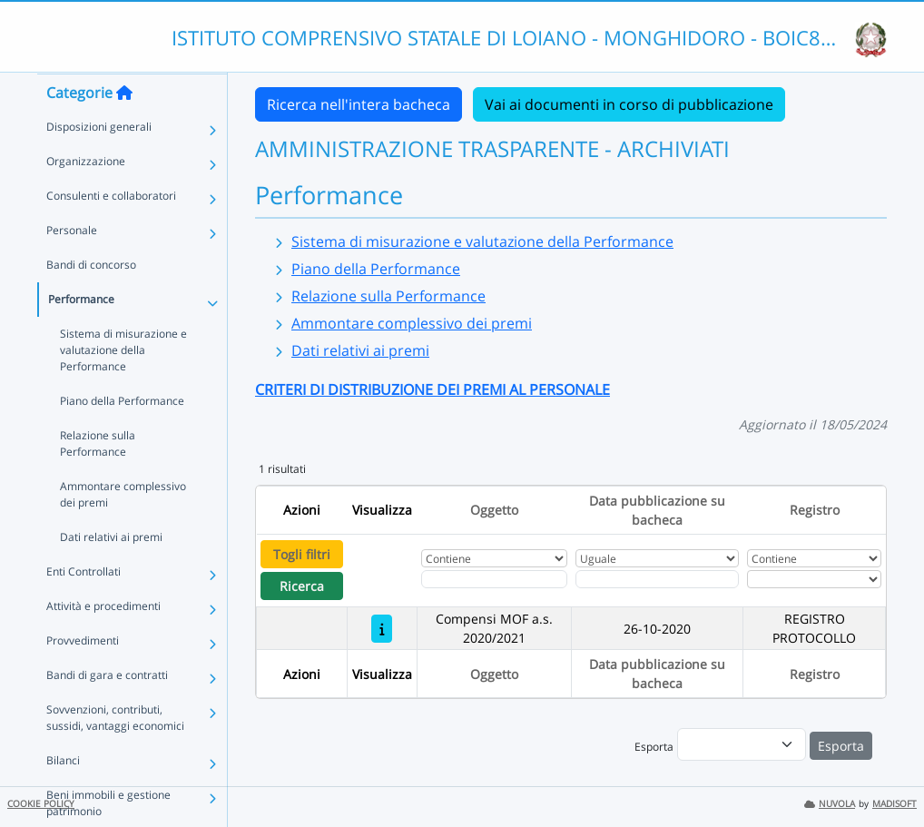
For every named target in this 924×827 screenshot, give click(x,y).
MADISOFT (894, 804)
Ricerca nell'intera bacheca (358, 104)
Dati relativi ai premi (111, 572)
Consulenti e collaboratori (111, 231)
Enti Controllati (83, 607)
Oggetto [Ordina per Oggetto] (494, 509)
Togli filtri (301, 554)
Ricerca (302, 586)
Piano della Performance (122, 436)
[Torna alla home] (124, 128)
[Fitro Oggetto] (494, 579)
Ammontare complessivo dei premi (123, 530)
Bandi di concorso (91, 300)
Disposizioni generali (99, 162)
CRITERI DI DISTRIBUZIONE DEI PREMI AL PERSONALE (432, 389)
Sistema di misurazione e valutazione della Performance (123, 385)
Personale (71, 265)
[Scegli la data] (656, 579)
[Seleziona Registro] (813, 579)
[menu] (741, 744)
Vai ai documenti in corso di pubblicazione (629, 104)
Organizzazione (85, 196)
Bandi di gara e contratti (107, 710)
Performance (81, 334)
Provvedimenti (82, 676)
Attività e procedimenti (103, 641)
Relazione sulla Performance (97, 479)
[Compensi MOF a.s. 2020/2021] (381, 629)
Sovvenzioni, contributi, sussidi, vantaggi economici (115, 753)
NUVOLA (829, 804)
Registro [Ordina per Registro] (815, 509)
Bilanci (63, 795)
